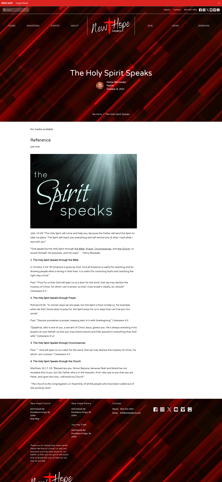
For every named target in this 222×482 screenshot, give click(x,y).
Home (11, 25)
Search (167, 10)
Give (150, 25)
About (74, 25)
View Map (34, 418)
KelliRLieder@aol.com (130, 413)
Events (55, 25)
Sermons (203, 25)
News (175, 25)
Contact (177, 10)
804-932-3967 (190, 10)
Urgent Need (22, 3)
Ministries (33, 25)
